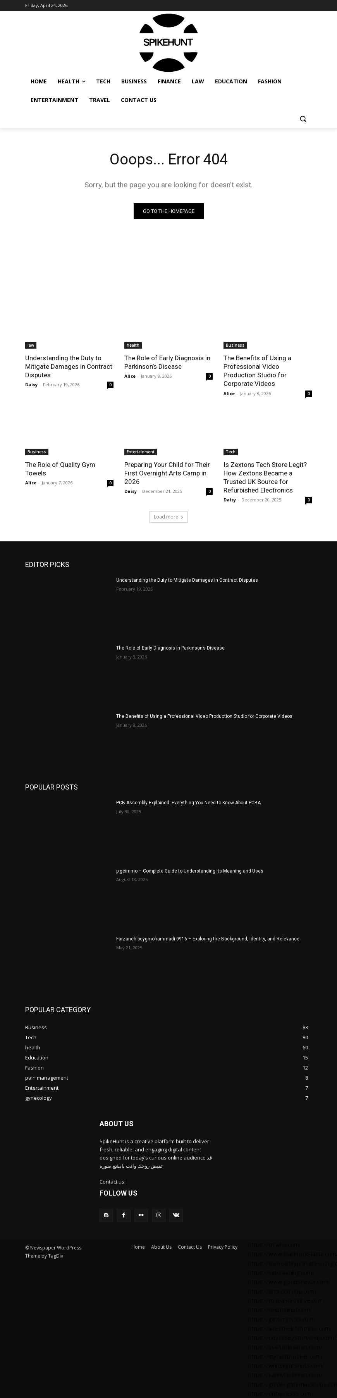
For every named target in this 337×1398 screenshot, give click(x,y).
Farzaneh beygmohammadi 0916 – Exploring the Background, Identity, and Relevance (207, 939)
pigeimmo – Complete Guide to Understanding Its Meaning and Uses (189, 871)
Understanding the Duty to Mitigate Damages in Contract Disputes (68, 366)
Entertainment (141, 451)
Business (235, 345)
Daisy (31, 384)
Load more (169, 516)
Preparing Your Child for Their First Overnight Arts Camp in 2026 (167, 473)
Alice (130, 376)
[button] (303, 119)
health (133, 345)
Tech (231, 451)
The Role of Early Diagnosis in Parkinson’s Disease (167, 362)
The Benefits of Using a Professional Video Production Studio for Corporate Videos (257, 370)
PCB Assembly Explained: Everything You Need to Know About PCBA (188, 802)
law (31, 345)
